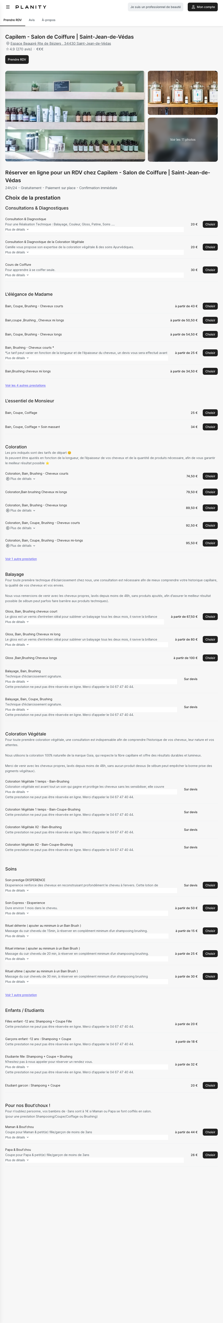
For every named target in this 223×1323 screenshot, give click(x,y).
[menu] (7, 7)
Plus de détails (24, 229)
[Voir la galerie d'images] (183, 139)
